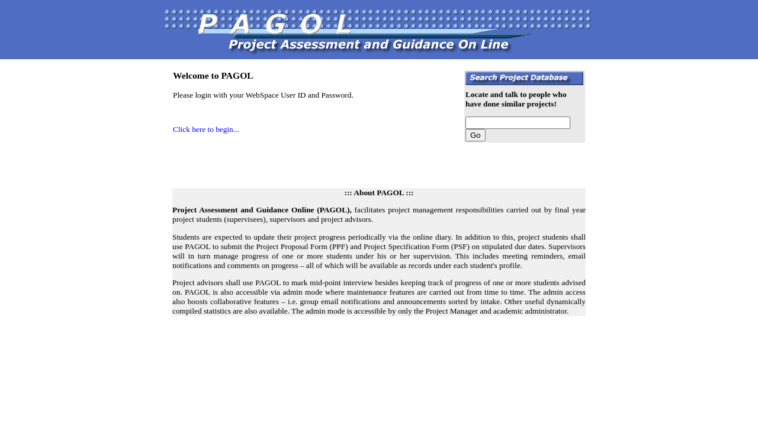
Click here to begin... (206, 129)
